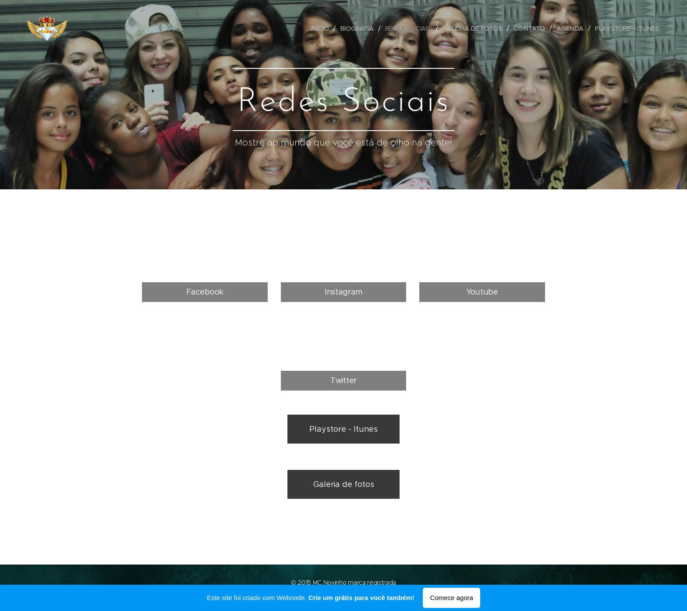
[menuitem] (322, 28)
